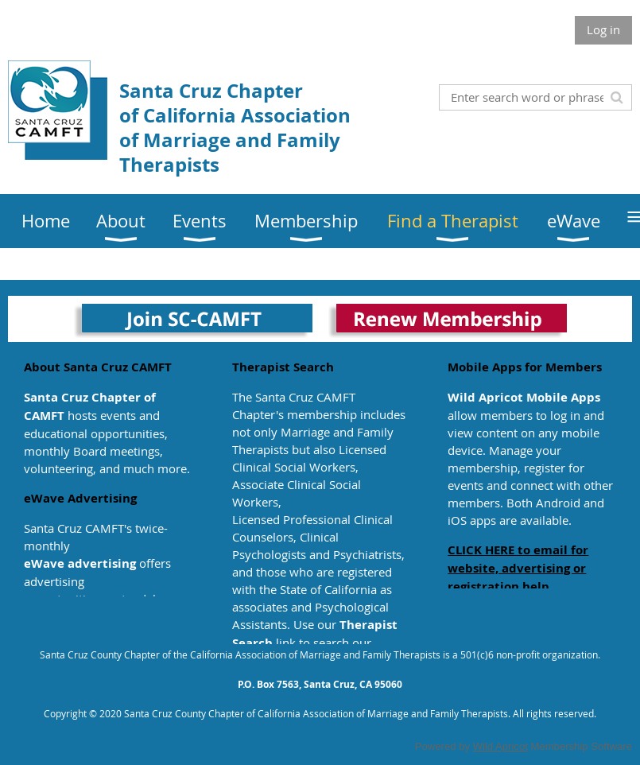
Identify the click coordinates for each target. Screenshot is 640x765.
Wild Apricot (500, 746)
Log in (603, 29)
